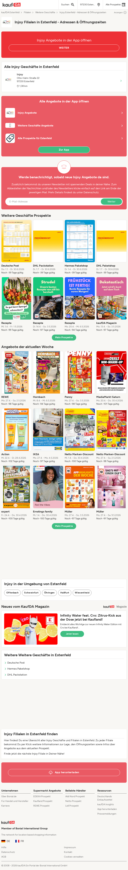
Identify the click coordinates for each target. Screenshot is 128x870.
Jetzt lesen (72, 633)
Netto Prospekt (73, 801)
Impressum (70, 847)
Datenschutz (91, 192)
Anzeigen (120, 12)
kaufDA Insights (105, 804)
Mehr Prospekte (64, 337)
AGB (3, 856)
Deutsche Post (14, 662)
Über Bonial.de (8, 796)
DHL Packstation (15, 674)
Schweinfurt (31, 592)
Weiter (111, 201)
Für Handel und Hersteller (14, 801)
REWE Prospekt (41, 805)
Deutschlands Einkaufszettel (104, 798)
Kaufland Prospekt (42, 801)
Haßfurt (64, 592)
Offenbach (12, 592)
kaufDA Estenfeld (10, 12)
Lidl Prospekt (72, 805)
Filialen (27, 12)
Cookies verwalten (73, 856)
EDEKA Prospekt (41, 796)
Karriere (5, 805)
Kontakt (68, 852)
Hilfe (3, 847)
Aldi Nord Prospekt (75, 796)
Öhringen (49, 592)
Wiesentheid (82, 592)
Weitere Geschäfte (45, 12)
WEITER (64, 47)
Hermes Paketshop (17, 668)
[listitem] (16, 247)
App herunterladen (107, 809)
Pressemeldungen (106, 813)
